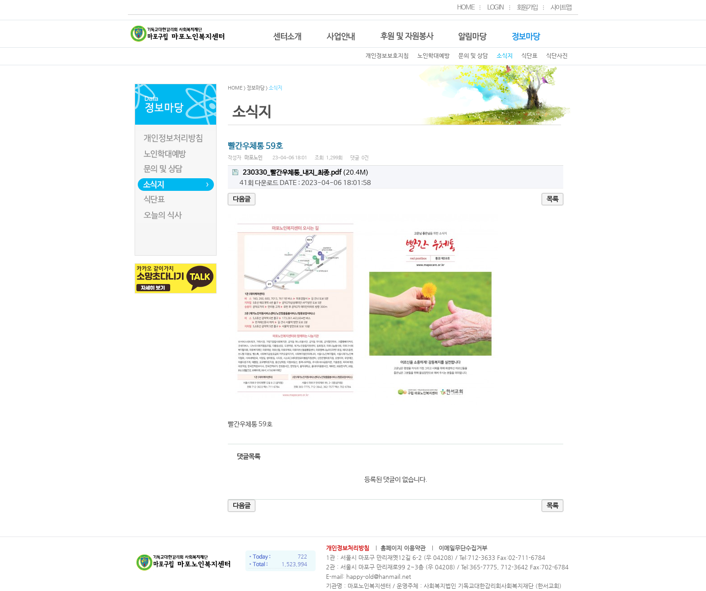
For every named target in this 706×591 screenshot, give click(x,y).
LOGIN (495, 4)
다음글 (241, 199)
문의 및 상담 (473, 56)
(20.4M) (300, 172)
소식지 (505, 56)
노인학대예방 (433, 56)
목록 (552, 199)
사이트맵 (561, 4)
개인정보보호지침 (387, 56)
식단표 (529, 56)
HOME (465, 4)
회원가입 (527, 4)
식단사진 (557, 56)
